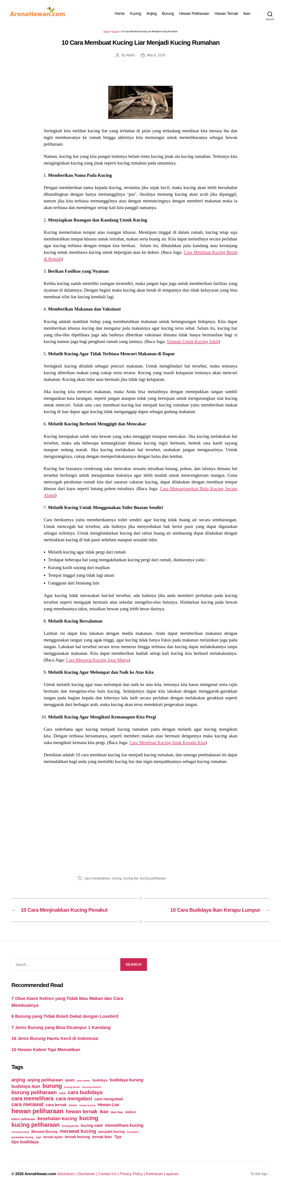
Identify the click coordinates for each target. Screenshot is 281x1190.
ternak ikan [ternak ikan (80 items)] (102, 1137)
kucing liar (130, 878)
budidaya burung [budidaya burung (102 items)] (127, 1080)
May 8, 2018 (156, 55)
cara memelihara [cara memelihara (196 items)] (32, 1098)
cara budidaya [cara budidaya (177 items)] (85, 1092)
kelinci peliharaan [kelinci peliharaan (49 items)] (23, 1119)
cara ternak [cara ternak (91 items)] (56, 1104)
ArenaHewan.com (40, 1174)
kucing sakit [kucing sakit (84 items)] (92, 1125)
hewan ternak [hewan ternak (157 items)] (81, 1111)
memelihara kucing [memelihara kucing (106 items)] (124, 1125)
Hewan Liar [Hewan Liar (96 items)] (108, 1104)
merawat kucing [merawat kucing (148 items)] (78, 1131)
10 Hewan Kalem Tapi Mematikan (45, 1049)
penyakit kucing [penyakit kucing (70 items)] (111, 1132)
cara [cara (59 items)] (62, 1093)
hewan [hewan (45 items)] (73, 1105)
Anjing (152, 13)
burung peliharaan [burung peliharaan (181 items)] (34, 1092)
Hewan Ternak (226, 13)
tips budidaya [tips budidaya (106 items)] (25, 1141)
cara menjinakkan (97, 878)
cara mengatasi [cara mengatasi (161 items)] (74, 1098)
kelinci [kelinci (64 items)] (130, 1112)
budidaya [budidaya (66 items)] (100, 1080)
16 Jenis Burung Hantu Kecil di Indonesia (54, 1038)
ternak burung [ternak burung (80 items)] (77, 1137)
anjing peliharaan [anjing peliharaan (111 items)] (45, 1079)
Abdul (130, 55)
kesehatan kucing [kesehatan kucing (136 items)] (57, 1118)
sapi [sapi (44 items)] (38, 1137)
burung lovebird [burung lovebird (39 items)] (91, 1087)
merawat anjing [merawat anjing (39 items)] (20, 1131)
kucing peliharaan (153, 878)
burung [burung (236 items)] (52, 1086)
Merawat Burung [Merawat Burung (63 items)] (44, 1131)
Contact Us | (108, 1174)
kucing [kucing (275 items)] (88, 1118)
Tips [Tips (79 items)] (118, 1137)
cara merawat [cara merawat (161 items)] (27, 1104)
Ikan (246, 13)
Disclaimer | (87, 1174)
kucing (117, 878)
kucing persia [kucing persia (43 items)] (70, 1125)
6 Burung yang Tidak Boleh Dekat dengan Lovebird (64, 1016)
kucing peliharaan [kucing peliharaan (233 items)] (35, 1125)
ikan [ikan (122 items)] (104, 1111)
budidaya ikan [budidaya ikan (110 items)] (25, 1086)
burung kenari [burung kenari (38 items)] (72, 1086)
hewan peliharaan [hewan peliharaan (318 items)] (37, 1111)
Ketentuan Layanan (162, 1174)
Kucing (135, 13)
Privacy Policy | (133, 1174)
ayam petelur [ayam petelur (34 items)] (83, 1080)
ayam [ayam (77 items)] (69, 1080)
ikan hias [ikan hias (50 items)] (117, 1112)
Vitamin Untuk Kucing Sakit (193, 341)
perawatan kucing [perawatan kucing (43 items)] (22, 1137)
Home (120, 13)
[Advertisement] (140, 818)
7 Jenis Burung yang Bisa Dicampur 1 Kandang (61, 1027)
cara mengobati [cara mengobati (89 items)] (108, 1099)
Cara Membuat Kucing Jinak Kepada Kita (167, 742)
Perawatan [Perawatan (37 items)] (133, 1132)
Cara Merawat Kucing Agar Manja (97, 660)
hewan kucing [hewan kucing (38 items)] (88, 1105)
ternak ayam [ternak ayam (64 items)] (53, 1137)
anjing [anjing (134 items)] (18, 1079)
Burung (168, 13)
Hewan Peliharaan (194, 13)
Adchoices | (67, 1174)
